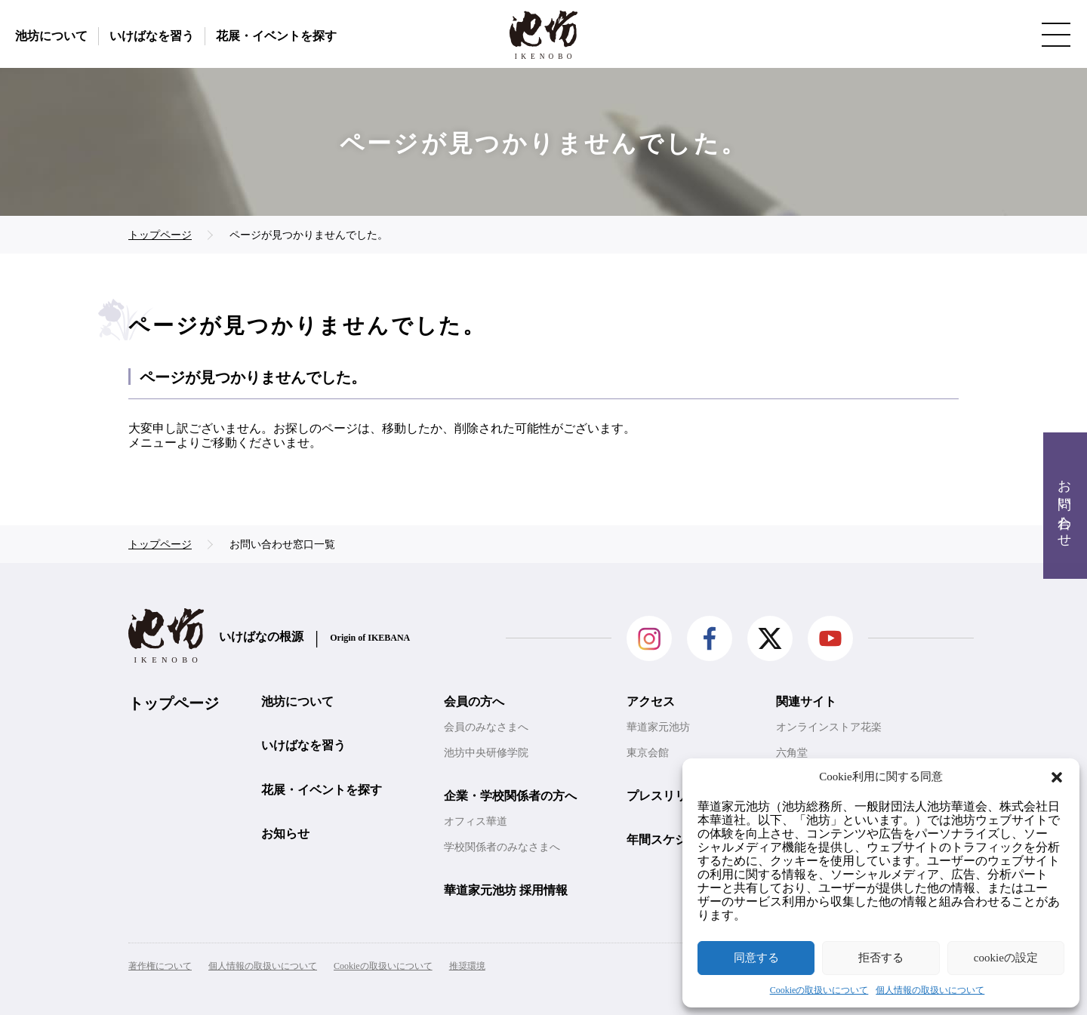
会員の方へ (474, 701)
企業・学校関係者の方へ (510, 795)
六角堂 (792, 752)
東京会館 (648, 752)
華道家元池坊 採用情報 (506, 890)
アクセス (651, 701)
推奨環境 (467, 966)
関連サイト (806, 701)
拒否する (881, 958)
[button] (1056, 777)
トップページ (173, 703)
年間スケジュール (675, 839)
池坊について (51, 35)
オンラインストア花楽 (829, 727)
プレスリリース (669, 795)
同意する (756, 958)
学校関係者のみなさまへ (502, 847)
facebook (709, 638)
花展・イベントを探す (276, 35)
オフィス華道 (475, 821)
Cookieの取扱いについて (819, 990)
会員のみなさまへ (486, 727)
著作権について (160, 966)
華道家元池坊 (658, 727)
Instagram (649, 638)
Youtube (830, 638)
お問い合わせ (1064, 506)
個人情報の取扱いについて (930, 990)
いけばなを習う (151, 35)
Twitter (770, 638)
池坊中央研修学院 (486, 752)
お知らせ (285, 833)
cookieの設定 (1006, 958)
